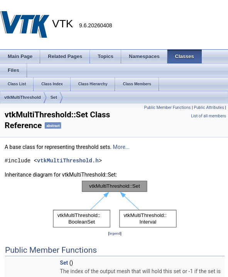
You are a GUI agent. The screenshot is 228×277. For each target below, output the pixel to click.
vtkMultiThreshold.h (68, 160)
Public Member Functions (167, 107)
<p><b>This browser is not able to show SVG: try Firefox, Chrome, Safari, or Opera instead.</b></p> (115, 204)
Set (54, 97)
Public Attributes (209, 107)
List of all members (208, 115)
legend (114, 233)
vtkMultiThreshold (22, 97)
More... (121, 147)
